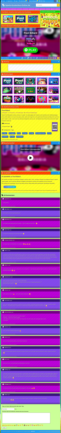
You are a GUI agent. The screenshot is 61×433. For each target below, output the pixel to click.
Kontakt (53, 431)
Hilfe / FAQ (42, 1)
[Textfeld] (26, 418)
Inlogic (25, 133)
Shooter (48, 9)
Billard (4, 133)
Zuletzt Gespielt (23, 1)
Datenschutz (48, 431)
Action (3, 9)
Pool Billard (6, 58)
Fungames (14, 9)
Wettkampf (20, 136)
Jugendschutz (42, 431)
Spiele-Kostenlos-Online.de (16, 5)
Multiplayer (32, 9)
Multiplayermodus (40, 133)
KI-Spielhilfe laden (10, 186)
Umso (12, 136)
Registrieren (9, 1)
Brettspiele (8, 9)
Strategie (58, 9)
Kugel (31, 133)
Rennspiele (42, 9)
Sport (53, 9)
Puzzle (37, 9)
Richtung (5, 136)
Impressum (57, 431)
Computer (12, 133)
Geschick (19, 9)
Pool (49, 133)
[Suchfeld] (46, 5)
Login (15, 1)
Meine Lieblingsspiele (33, 1)
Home (3, 1)
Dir (18, 133)
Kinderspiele (25, 9)
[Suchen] (58, 5)
